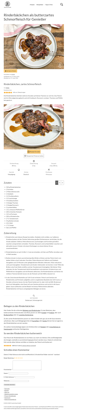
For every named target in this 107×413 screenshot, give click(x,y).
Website (6, 382)
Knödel (44, 312)
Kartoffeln (35, 321)
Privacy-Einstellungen (10, 397)
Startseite (7, 390)
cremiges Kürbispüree (26, 315)
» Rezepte (32, 4)
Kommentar (8, 371)
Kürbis (44, 321)
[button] (4, 92)
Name (6, 375)
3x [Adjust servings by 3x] (62, 182)
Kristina (13, 74)
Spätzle (51, 312)
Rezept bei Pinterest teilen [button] (33, 156)
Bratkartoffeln (8, 315)
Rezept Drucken (34, 152)
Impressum (7, 399)
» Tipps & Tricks (49, 4)
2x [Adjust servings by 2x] (59, 182)
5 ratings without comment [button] (28, 345)
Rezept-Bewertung (9, 358)
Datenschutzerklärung (10, 401)
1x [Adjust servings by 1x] (56, 182)
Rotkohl (43, 327)
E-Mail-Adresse (9, 379)
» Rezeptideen (39, 4)
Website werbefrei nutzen (11, 396)
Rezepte (7, 392)
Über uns (7, 394)
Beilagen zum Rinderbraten (31, 310)
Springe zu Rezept (10, 71)
